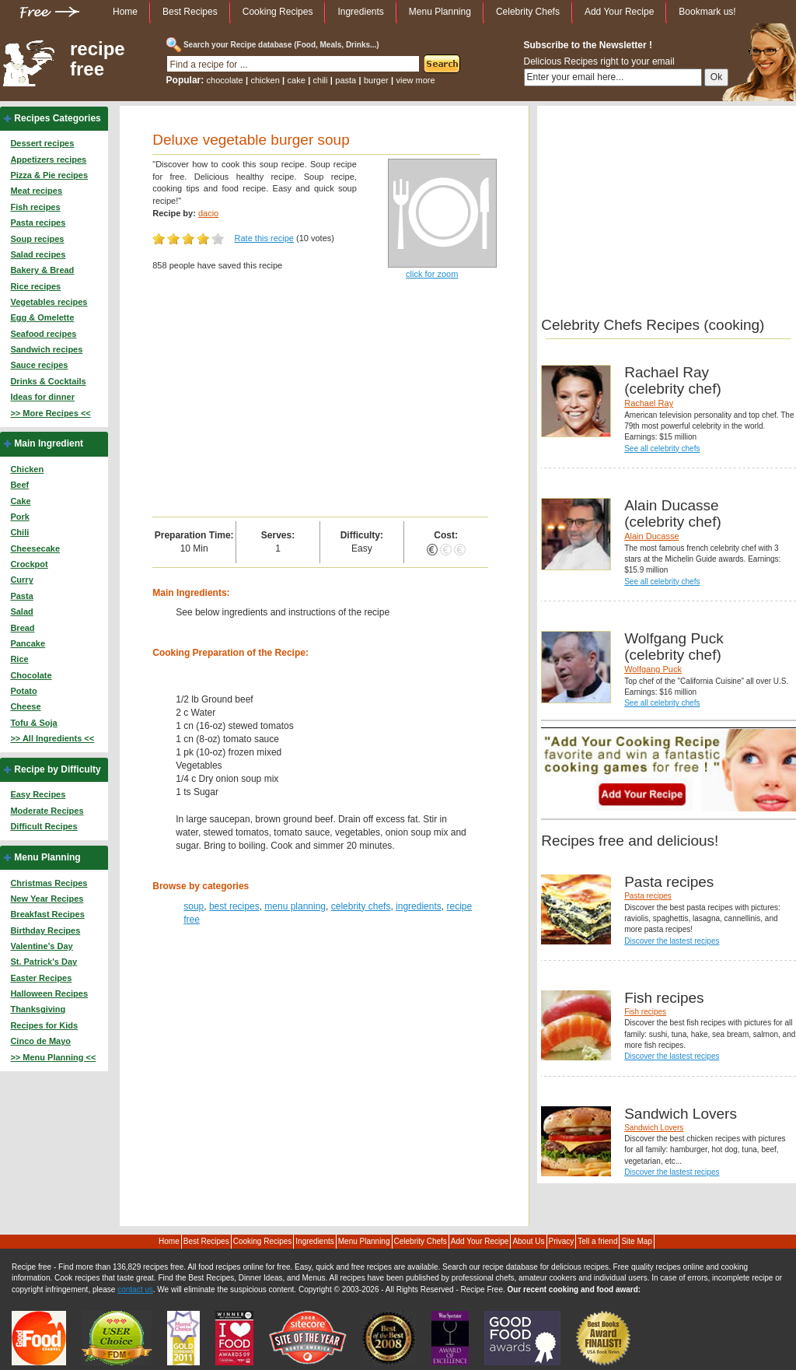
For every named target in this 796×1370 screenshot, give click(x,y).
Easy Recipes (37, 794)
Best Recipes (190, 11)
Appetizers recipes (48, 159)
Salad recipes (37, 254)
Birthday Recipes (45, 930)
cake (296, 80)
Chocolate (30, 675)
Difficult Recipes (43, 826)
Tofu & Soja (33, 722)
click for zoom (432, 274)
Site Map (636, 1241)
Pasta (21, 596)
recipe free (97, 59)
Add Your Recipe (619, 11)
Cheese (25, 706)
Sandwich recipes (46, 349)
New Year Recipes (46, 898)
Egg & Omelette (42, 317)
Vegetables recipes (48, 302)
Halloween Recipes (49, 993)
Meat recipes (36, 190)
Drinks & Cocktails (48, 381)
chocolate (225, 80)
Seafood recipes (43, 333)
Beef (19, 484)
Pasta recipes (37, 222)
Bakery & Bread (42, 270)
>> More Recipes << (50, 413)
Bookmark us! (707, 11)
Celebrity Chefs (528, 11)
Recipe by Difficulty (57, 769)
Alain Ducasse (651, 536)
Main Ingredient (48, 443)
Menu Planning (440, 11)
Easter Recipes (41, 978)
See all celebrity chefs (662, 448)
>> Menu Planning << (53, 1057)
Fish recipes (35, 207)
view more (415, 80)
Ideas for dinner (42, 396)
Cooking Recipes (278, 11)
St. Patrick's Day (43, 961)
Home (125, 11)
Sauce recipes (39, 365)
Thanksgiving (37, 1009)
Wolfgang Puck (653, 669)
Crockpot (28, 564)
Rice (19, 659)
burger (376, 80)
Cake (20, 501)
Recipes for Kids (44, 1025)
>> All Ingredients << (52, 738)
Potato (23, 691)
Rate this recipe (264, 238)
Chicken (27, 469)
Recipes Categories (57, 118)
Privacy (561, 1241)
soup (193, 906)
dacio (208, 213)
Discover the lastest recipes (671, 941)
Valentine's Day (41, 946)
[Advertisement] (320, 400)
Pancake (27, 643)
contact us (135, 1289)
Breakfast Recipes (47, 914)
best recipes (234, 906)
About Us (528, 1241)
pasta (345, 80)
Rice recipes (35, 286)
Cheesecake (35, 548)
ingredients (419, 906)
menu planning (295, 906)
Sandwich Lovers (653, 1127)
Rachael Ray (648, 403)
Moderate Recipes (46, 810)
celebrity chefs (361, 906)
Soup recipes (37, 239)
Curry (21, 579)
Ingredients (360, 11)
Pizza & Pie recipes (49, 175)
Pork (19, 516)
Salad (21, 611)
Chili (19, 532)
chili (320, 80)
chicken (264, 80)
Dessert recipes (42, 143)
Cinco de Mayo (40, 1041)
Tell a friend (597, 1241)
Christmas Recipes (48, 883)
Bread (22, 627)
